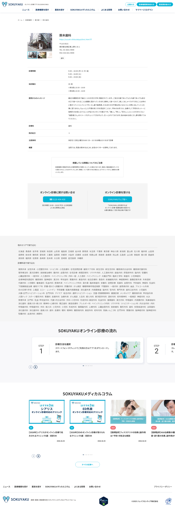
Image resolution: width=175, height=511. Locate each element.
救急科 (102, 279)
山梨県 (151, 251)
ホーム (20, 20)
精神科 (70, 310)
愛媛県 (151, 254)
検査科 (127, 276)
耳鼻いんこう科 (109, 310)
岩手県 (35, 251)
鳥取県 (101, 254)
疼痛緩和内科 (112, 279)
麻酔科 (39, 313)
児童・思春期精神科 (101, 293)
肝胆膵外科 (128, 272)
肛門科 (30, 299)
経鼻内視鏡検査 (72, 289)
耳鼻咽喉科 (150, 299)
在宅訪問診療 (76, 269)
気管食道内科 (140, 306)
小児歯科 (143, 289)
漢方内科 (120, 299)
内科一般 (72, 276)
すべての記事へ (87, 464)
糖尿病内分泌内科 (124, 269)
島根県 (108, 254)
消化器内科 (23, 310)
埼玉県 (92, 251)
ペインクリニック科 (59, 276)
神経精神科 (124, 279)
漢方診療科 (34, 272)
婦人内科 (90, 296)
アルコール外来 (142, 286)
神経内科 (141, 296)
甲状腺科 (64, 279)
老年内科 (98, 310)
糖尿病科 (39, 279)
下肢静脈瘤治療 (25, 286)
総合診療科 (92, 279)
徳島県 (137, 254)
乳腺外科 (102, 299)
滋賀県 (57, 254)
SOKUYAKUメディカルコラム (82, 10)
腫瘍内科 (118, 272)
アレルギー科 (85, 303)
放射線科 (115, 306)
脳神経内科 (140, 310)
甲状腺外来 (148, 293)
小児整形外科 (42, 269)
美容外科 (89, 310)
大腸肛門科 (106, 276)
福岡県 (28, 258)
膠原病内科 (124, 286)
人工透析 (81, 276)
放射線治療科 (46, 272)
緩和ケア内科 (89, 269)
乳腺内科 (49, 282)
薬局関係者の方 (165, 4)
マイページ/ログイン (144, 10)
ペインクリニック (93, 276)
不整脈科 (105, 286)
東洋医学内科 (101, 296)
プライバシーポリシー (163, 486)
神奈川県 (115, 251)
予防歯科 (137, 282)
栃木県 (78, 251)
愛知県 (43, 254)
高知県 (21, 258)
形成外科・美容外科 (88, 299)
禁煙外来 (22, 299)
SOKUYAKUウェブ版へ (117, 199)
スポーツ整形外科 (35, 296)
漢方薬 (86, 282)
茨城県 (71, 251)
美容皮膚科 (73, 303)
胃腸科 (48, 296)
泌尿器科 (151, 306)
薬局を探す (59, 10)
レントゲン (51, 289)
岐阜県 (28, 254)
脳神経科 (48, 279)
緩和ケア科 (38, 286)
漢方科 (56, 279)
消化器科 (22, 303)
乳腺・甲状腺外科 (42, 299)
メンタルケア (125, 293)
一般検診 (132, 296)
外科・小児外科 (72, 299)
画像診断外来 (136, 279)
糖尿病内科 (79, 310)
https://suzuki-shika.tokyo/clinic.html (74, 39)
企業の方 (130, 4)
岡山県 (116, 254)
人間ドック (22, 296)
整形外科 (124, 306)
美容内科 (82, 279)
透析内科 (112, 296)
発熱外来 (22, 269)
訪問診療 (112, 282)
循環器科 (111, 299)
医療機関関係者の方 (146, 4)
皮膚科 (57, 310)
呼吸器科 (129, 299)
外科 (42, 306)
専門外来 (121, 289)
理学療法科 (23, 272)
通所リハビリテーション (82, 293)
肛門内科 (50, 293)
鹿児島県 (72, 258)
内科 (152, 303)
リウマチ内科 (95, 272)
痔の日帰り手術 (25, 289)
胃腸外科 (73, 279)
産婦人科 (44, 310)
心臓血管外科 (104, 306)
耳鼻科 (120, 282)
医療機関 (28, 20)
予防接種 (60, 289)
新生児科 (100, 269)
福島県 (64, 251)
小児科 (65, 306)
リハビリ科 (53, 269)
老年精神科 (122, 296)
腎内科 (113, 289)
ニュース (26, 10)
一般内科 (114, 286)
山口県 (130, 254)
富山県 (130, 251)
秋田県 (50, 251)
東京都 (37, 20)
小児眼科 (31, 282)
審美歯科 (40, 282)
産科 (51, 310)
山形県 (57, 251)
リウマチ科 (115, 303)
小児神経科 (136, 276)
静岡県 (35, 254)
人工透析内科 (107, 272)
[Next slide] (35, 367)
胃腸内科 (130, 310)
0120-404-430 (59, 199)
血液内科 (31, 313)
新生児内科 (110, 269)
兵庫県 (78, 254)
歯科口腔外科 (132, 289)
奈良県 (85, 254)
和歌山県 (93, 254)
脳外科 (106, 289)
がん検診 (77, 286)
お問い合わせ (124, 10)
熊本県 (50, 258)
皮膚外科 (56, 296)
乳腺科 (152, 282)
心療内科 (93, 306)
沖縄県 (80, 258)
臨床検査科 (95, 282)
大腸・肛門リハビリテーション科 (31, 293)
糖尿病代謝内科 (140, 269)
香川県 (144, 254)
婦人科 (48, 306)
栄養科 (104, 282)
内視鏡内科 (139, 299)
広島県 (123, 254)
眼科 (64, 310)
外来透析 (147, 279)
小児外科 (56, 306)
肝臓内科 (68, 286)
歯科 (131, 306)
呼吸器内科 (23, 306)
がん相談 (74, 296)
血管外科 (128, 282)
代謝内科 (22, 282)
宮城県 (43, 251)
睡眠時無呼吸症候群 (91, 286)
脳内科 (138, 272)
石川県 (137, 251)
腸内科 (56, 272)
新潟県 (123, 251)
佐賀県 (35, 258)
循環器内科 (83, 306)
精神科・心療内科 (50, 303)
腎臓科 (145, 272)
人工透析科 (45, 276)
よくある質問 (106, 10)
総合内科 (67, 293)
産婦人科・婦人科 (34, 303)
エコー (43, 289)
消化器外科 (34, 310)
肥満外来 (58, 282)
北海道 (21, 251)
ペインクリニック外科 (72, 282)
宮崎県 (64, 258)
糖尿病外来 (137, 293)
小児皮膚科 (64, 269)
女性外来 (31, 269)
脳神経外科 (151, 310)
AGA (148, 296)
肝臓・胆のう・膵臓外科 (53, 286)
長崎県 (43, 258)
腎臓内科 (22, 313)
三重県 (50, 254)
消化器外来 (85, 289)
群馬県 (85, 251)
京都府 (64, 254)
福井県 (144, 251)
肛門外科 (121, 310)
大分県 (57, 258)
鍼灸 (132, 286)
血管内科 (64, 272)
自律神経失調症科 (26, 279)
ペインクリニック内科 (100, 303)
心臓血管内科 (24, 276)
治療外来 (65, 296)
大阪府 (71, 254)
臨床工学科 (117, 276)
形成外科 (73, 306)
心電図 (36, 289)
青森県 (28, 251)
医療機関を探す (42, 10)
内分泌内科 (144, 303)
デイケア (58, 293)
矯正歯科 (63, 303)
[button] (38, 456)
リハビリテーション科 (129, 303)
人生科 (82, 296)
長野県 (21, 254)
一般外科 (35, 276)
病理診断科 (83, 272)
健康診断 (115, 293)
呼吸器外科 (34, 306)
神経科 (145, 282)
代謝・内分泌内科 (57, 299)
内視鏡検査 (96, 289)
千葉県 (99, 251)
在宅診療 (73, 272)
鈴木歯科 (46, 20)
